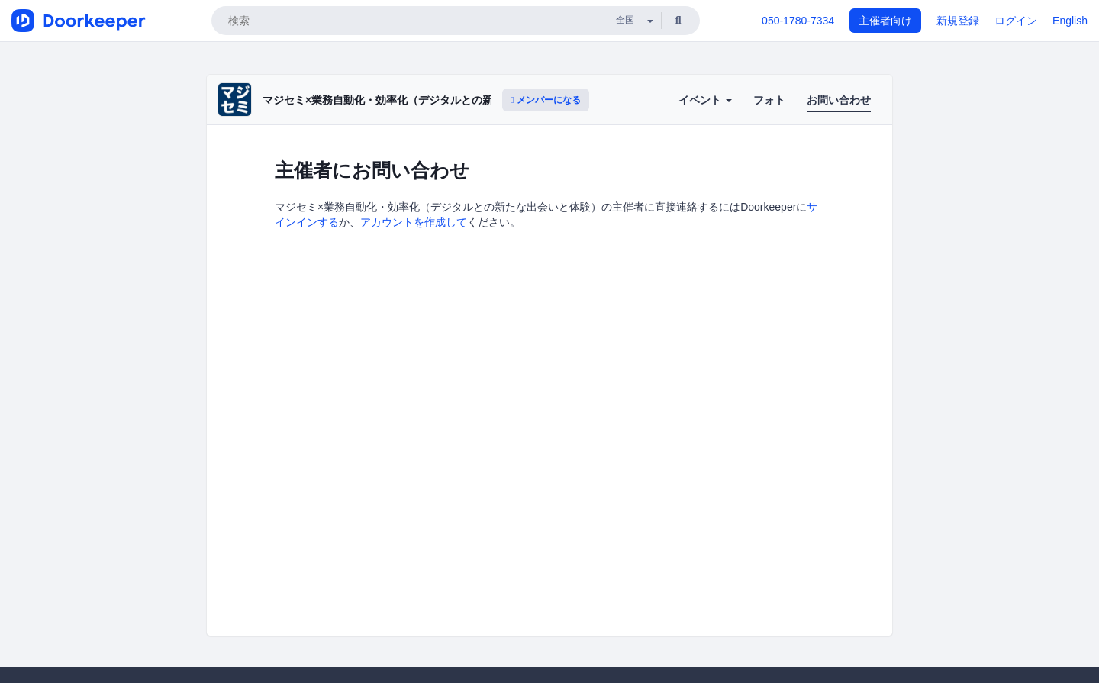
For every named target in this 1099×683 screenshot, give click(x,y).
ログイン (1015, 20)
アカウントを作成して (413, 222)
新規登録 (957, 20)
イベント (705, 100)
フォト (769, 100)
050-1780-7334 (798, 20)
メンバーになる (546, 100)
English (1070, 20)
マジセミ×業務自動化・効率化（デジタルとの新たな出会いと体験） (426, 100)
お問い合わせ (839, 100)
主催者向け (885, 20)
